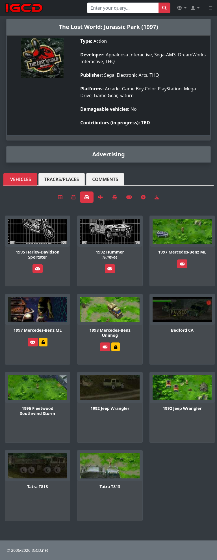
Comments (105, 179)
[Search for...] (123, 8)
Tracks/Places (61, 179)
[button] (181, 8)
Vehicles (20, 179)
